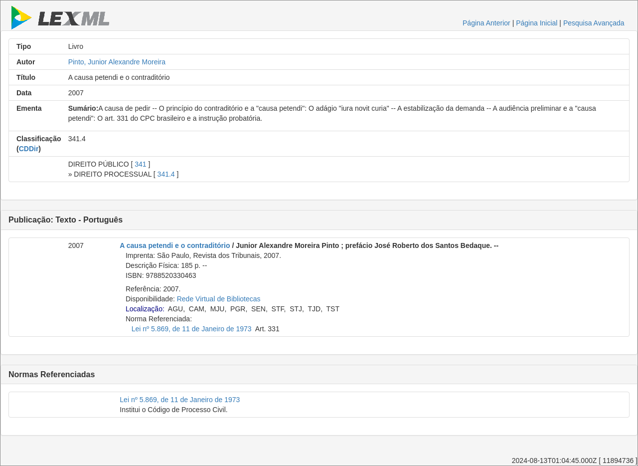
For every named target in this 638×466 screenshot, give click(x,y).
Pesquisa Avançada (594, 23)
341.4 (166, 174)
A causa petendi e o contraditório (175, 245)
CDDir (29, 149)
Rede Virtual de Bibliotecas (219, 299)
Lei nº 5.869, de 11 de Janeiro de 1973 (192, 329)
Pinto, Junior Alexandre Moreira (116, 62)
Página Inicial (536, 23)
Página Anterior (486, 23)
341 (140, 164)
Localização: (145, 309)
